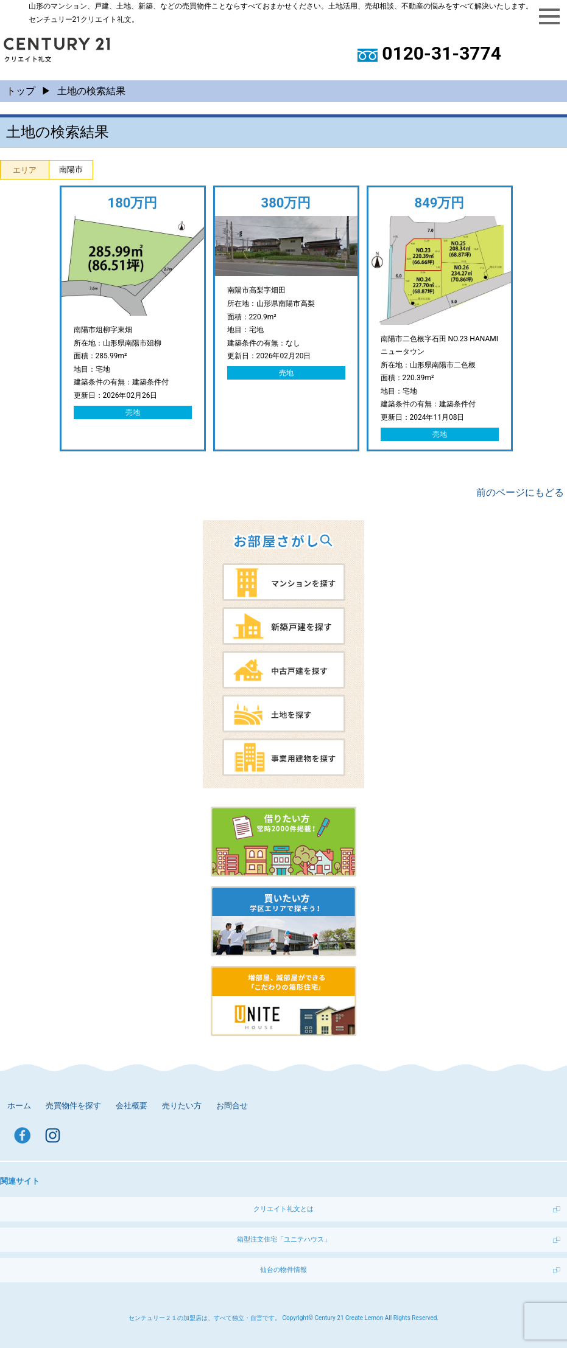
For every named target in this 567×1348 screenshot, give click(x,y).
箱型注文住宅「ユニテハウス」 (284, 1239)
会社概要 (131, 1105)
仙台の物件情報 (283, 1270)
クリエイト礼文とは (283, 1209)
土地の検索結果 (91, 91)
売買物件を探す (73, 1105)
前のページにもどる (520, 492)
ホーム (19, 1105)
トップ (20, 91)
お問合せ (232, 1105)
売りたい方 (182, 1105)
